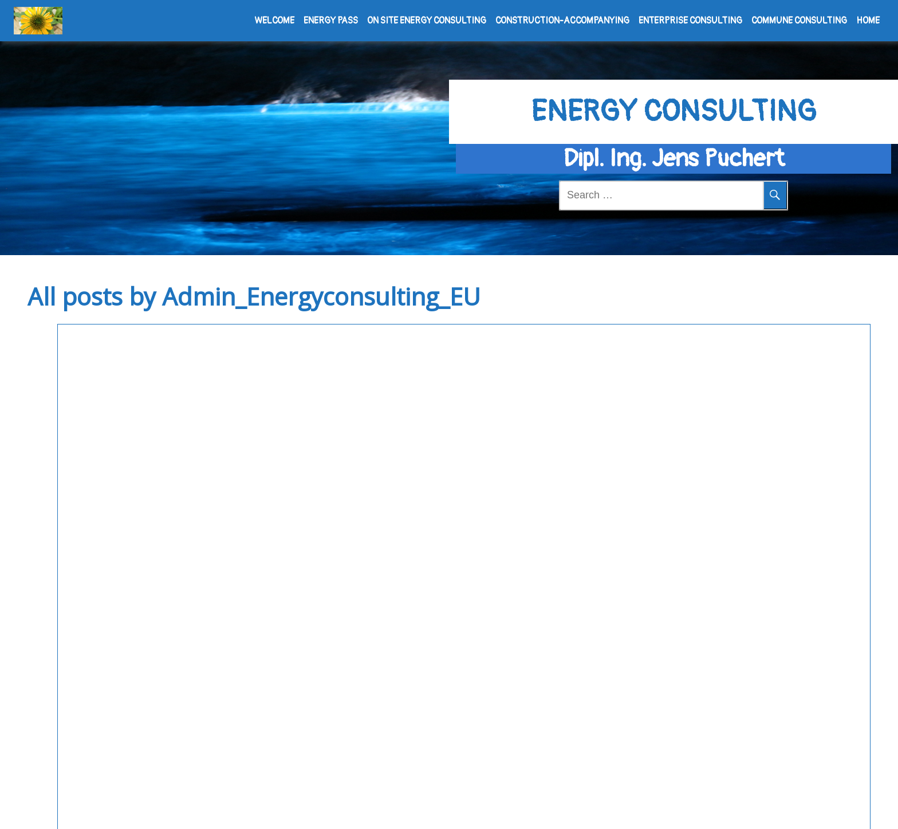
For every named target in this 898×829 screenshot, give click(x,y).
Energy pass (331, 20)
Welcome (274, 20)
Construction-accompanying (562, 20)
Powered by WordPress (406, 808)
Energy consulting (673, 93)
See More (163, 509)
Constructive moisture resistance (150, 375)
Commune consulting (799, 20)
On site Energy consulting (426, 20)
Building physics (65, 410)
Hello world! (361, 375)
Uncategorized (350, 410)
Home (868, 20)
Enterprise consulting (690, 20)
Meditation (518, 808)
